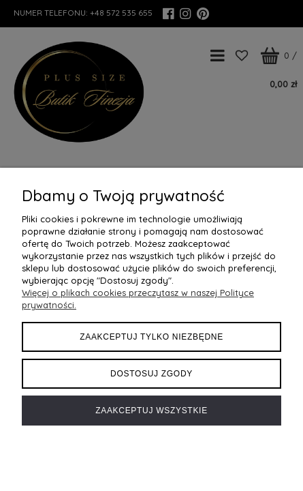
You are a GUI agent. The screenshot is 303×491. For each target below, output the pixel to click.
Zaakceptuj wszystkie (151, 410)
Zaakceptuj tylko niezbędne (151, 337)
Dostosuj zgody (151, 373)
